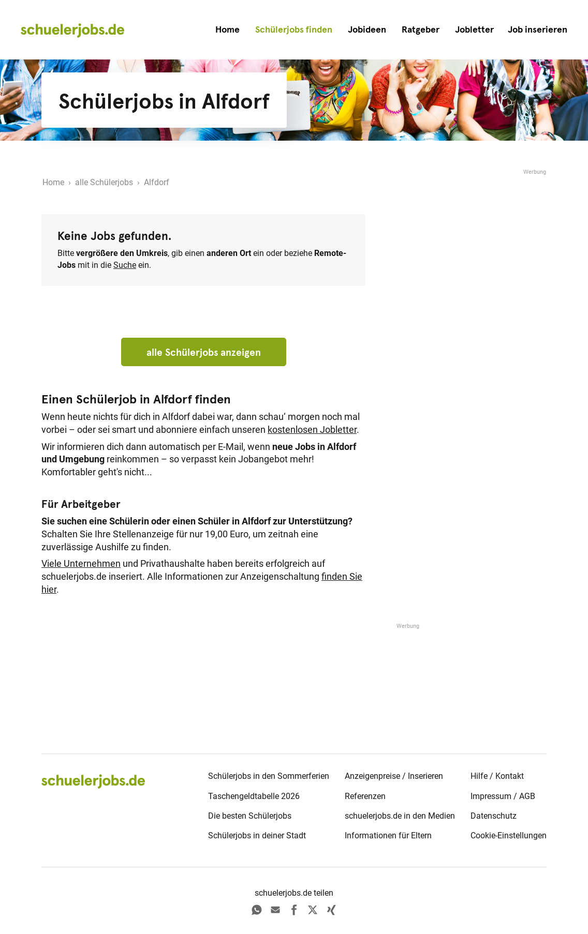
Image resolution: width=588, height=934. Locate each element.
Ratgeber (420, 29)
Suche (124, 265)
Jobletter (474, 29)
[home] (72, 30)
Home (227, 29)
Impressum (491, 796)
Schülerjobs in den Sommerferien (268, 776)
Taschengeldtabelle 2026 (254, 796)
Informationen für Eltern (388, 835)
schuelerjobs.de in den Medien (400, 816)
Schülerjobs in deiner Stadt (257, 835)
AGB (527, 796)
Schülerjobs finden (293, 29)
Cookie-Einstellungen (509, 835)
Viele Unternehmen (81, 564)
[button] (537, 30)
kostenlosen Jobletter (312, 430)
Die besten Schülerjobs (249, 816)
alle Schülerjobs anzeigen (203, 352)
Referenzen (365, 796)
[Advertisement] (469, 241)
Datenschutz (494, 816)
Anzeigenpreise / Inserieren (394, 776)
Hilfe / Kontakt (497, 776)
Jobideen (367, 29)
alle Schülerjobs (104, 182)
